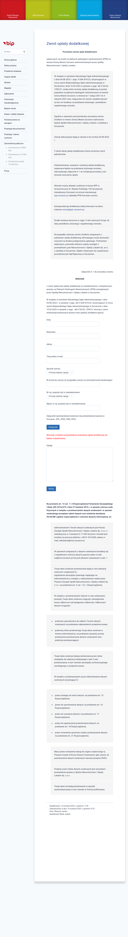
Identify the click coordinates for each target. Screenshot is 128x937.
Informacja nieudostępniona (11, 101)
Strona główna (10, 59)
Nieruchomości (38, 15)
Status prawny (10, 65)
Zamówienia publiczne (13, 143)
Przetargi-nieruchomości (14, 128)
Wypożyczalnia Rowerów (89, 15)
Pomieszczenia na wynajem (12, 121)
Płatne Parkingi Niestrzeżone (115, 16)
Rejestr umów (10, 108)
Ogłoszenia (9, 93)
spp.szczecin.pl (61, 195)
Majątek (7, 88)
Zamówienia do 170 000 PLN (17, 155)
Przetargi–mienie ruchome (11, 136)
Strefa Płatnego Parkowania (13, 16)
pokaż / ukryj (64, 8)
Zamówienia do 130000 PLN (17, 148)
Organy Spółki (10, 76)
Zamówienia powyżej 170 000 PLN (16, 162)
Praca (6, 170)
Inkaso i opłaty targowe (14, 113)
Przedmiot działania (12, 71)
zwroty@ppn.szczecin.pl (73, 209)
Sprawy (7, 82)
